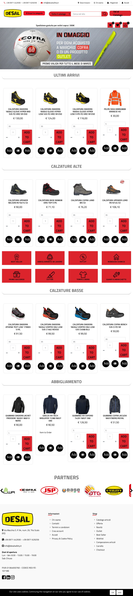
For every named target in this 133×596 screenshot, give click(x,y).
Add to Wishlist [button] (28, 151)
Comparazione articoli (105, 542)
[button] (104, 13)
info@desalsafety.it (50, 2)
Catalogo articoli (103, 519)
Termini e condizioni (60, 527)
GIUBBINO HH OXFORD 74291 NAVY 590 (82, 416)
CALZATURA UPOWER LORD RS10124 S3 (115, 201)
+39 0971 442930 (12, 2)
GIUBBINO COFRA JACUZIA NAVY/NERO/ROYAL (115, 416)
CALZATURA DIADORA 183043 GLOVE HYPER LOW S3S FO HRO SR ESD (50, 111)
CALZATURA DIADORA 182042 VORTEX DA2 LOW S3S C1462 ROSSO (50, 327)
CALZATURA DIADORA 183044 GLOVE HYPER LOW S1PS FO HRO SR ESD (82, 111)
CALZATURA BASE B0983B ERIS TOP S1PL (50, 201)
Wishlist (100, 538)
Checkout (100, 549)
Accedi (126, 2)
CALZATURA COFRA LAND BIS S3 (82, 201)
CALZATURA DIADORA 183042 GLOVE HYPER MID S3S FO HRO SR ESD (18, 111)
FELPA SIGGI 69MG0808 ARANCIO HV (115, 110)
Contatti (55, 523)
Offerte (99, 523)
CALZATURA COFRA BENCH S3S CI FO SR (115, 325)
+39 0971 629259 (29, 2)
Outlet (99, 531)
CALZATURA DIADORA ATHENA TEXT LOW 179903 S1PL (18, 327)
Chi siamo (98, 2)
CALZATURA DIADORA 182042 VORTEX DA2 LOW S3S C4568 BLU (83, 327)
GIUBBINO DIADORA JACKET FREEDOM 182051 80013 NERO (18, 418)
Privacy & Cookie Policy (62, 538)
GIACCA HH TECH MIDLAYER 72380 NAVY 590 (50, 418)
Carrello (99, 546)
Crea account (58, 531)
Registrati (114, 2)
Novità (99, 527)
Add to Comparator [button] (10, 151)
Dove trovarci (84, 2)
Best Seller (101, 534)
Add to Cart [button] (27, 137)
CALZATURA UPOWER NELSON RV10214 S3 (18, 201)
